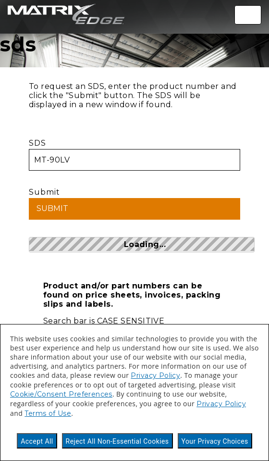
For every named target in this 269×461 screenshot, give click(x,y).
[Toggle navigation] (247, 15)
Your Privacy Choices (215, 441)
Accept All (37, 441)
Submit (134, 203)
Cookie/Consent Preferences (61, 394)
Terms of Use (47, 413)
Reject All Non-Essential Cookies (117, 441)
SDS (134, 154)
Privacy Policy (155, 375)
